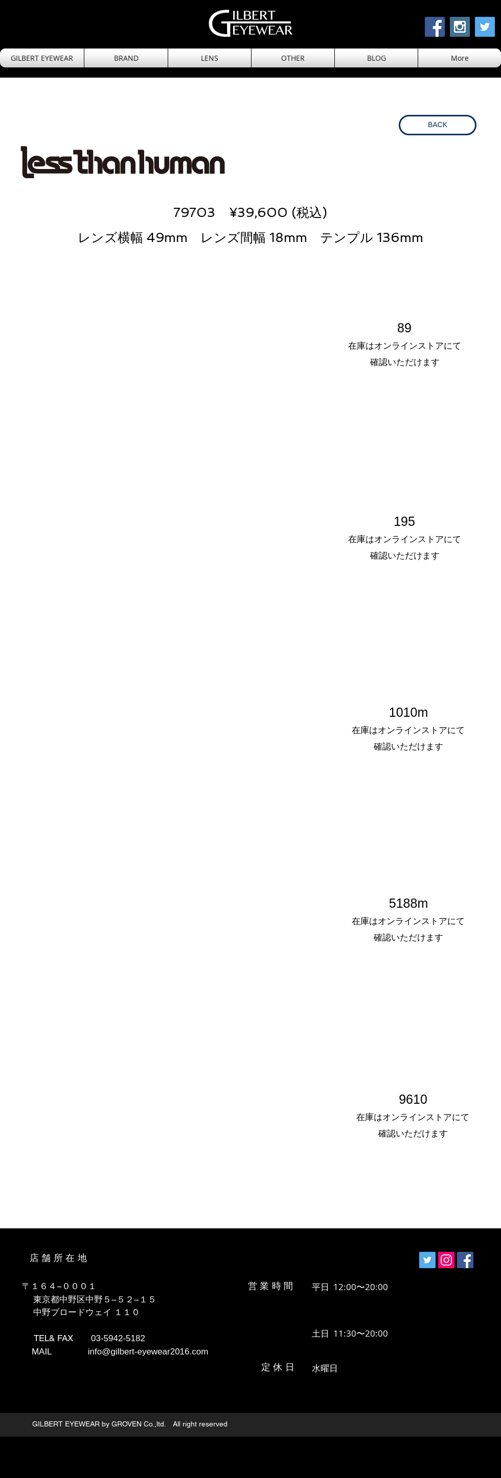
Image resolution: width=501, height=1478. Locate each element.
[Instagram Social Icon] (460, 27)
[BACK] (437, 125)
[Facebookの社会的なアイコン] (465, 1260)
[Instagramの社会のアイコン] (446, 1260)
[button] (209, 58)
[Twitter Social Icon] (485, 27)
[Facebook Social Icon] (435, 27)
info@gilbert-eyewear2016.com (148, 1351)
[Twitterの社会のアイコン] (427, 1260)
